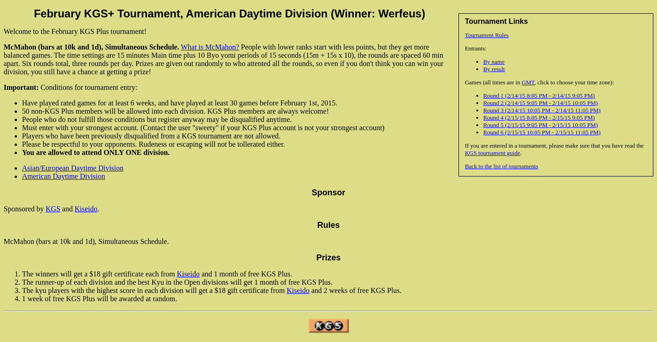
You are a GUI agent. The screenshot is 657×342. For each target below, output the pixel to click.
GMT (528, 82)
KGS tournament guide (492, 152)
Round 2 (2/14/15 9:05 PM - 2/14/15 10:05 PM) (540, 102)
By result (494, 69)
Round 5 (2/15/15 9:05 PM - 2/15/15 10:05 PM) (540, 124)
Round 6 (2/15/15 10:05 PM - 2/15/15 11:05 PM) (542, 132)
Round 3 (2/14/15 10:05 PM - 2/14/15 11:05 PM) (542, 110)
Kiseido (86, 209)
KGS (53, 209)
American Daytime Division (63, 176)
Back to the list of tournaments (501, 166)
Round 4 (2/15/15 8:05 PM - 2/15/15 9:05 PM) (539, 117)
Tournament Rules (487, 35)
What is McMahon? (210, 47)
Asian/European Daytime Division (72, 168)
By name (494, 61)
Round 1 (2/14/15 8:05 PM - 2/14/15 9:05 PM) (539, 95)
